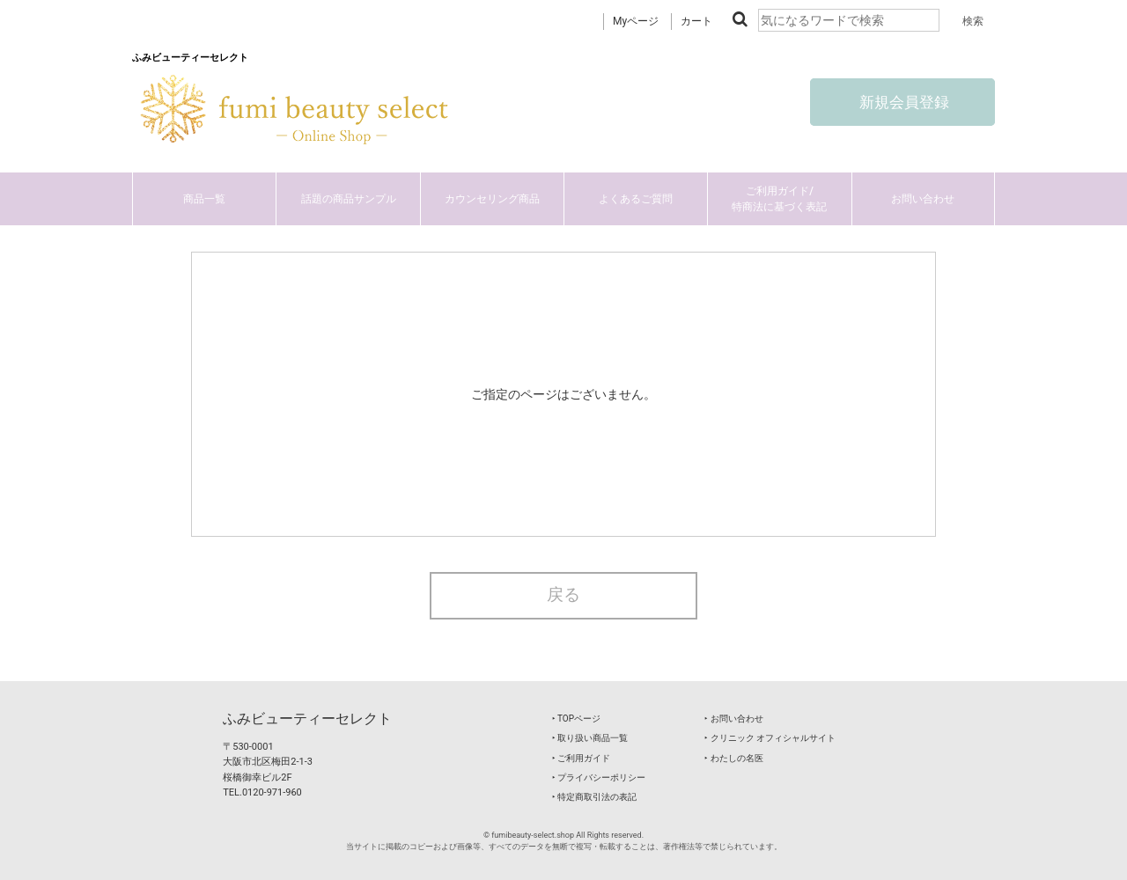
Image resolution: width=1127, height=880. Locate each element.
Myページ (636, 21)
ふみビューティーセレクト (307, 718)
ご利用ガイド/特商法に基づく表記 (779, 199)
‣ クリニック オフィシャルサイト (770, 738)
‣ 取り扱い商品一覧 (590, 738)
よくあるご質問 (636, 199)
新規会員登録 (902, 102)
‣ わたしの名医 (733, 758)
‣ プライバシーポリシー (598, 777)
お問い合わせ (922, 199)
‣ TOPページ (576, 718)
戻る (563, 595)
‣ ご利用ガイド (581, 758)
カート (696, 21)
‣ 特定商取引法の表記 (594, 797)
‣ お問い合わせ (733, 718)
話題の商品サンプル (348, 199)
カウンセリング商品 (492, 199)
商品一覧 (204, 199)
